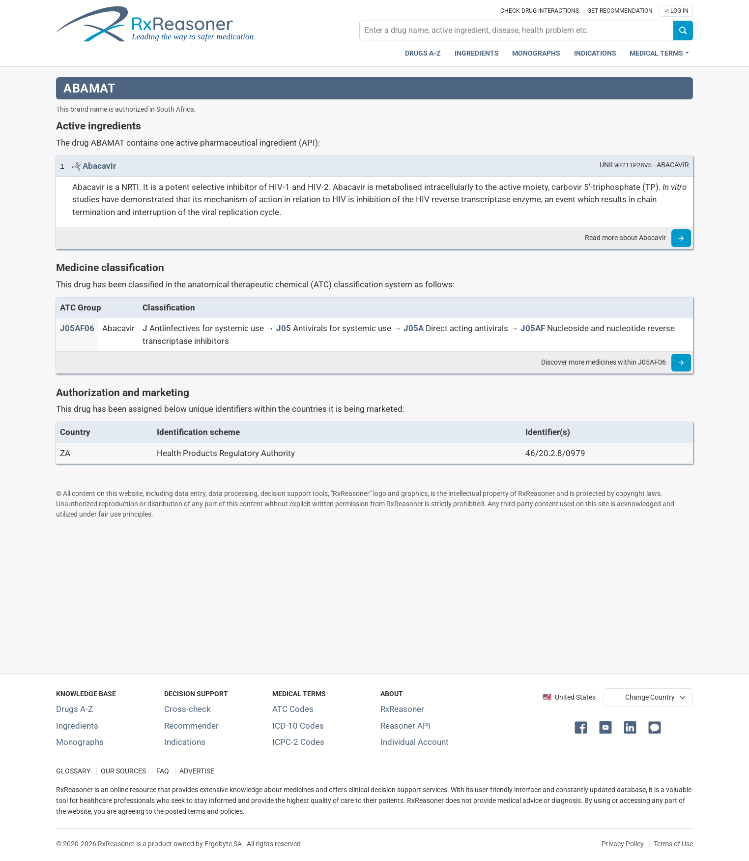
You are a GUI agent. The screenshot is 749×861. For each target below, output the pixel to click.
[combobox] (516, 30)
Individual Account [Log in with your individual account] (414, 742)
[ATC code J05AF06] (77, 328)
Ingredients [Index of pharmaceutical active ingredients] (77, 726)
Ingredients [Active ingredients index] (477, 53)
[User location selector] (648, 697)
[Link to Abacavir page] (99, 166)
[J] (145, 328)
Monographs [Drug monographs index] (536, 53)
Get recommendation (620, 10)
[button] (583, 727)
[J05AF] (532, 328)
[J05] (283, 328)
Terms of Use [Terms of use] (673, 844)
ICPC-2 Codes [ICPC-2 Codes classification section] (298, 742)
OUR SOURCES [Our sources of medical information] (123, 771)
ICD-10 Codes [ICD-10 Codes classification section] (298, 726)
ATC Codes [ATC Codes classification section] (293, 709)
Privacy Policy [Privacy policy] (623, 844)
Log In (676, 10)
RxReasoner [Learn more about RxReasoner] (402, 709)
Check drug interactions (539, 10)
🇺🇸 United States (569, 697)
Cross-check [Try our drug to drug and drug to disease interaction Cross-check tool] (187, 709)
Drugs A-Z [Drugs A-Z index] (423, 53)
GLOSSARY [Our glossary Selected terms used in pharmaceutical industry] (73, 771)
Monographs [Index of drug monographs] (80, 742)
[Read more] (681, 238)
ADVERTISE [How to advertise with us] (196, 771)
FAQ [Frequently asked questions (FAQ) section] (162, 771)
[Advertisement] (351, 596)
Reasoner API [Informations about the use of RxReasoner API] (405, 726)
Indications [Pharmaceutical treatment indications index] (595, 53)
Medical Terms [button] (656, 53)
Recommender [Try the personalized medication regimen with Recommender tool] (191, 726)
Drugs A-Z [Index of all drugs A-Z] (74, 709)
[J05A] (413, 328)
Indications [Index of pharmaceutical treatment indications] (184, 742)
